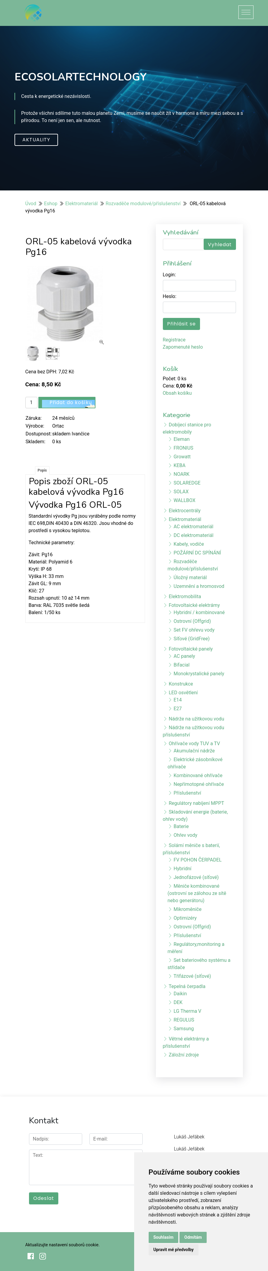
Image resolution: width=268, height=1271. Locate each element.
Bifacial (181, 665)
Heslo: (169, 296)
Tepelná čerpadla (187, 986)
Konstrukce (181, 684)
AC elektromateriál (193, 526)
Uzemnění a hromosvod (198, 586)
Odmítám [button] (193, 1237)
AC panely (184, 656)
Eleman (181, 439)
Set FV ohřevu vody (194, 630)
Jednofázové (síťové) (195, 877)
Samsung (183, 1028)
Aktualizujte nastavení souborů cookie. (62, 1244)
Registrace (174, 340)
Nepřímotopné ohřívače (198, 784)
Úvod (30, 203)
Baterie (181, 826)
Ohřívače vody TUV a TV (194, 743)
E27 (177, 708)
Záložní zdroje (184, 1055)
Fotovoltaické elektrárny (194, 605)
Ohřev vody (185, 835)
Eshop (50, 203)
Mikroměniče (187, 909)
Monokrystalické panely (198, 673)
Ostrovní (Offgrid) (192, 621)
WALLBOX (184, 500)
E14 (177, 700)
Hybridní (182, 868)
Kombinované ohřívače (197, 775)
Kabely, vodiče (188, 544)
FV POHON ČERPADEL (197, 860)
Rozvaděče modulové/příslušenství (143, 203)
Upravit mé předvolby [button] (173, 1249)
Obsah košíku (177, 393)
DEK (177, 1002)
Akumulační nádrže (194, 751)
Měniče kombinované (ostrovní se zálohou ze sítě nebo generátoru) (197, 893)
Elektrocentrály (184, 510)
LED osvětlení (183, 692)
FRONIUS (183, 448)
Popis (42, 470)
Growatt (181, 457)
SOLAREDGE (186, 483)
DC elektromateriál (193, 535)
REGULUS (183, 1020)
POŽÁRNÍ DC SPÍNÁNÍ (197, 553)
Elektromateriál (81, 203)
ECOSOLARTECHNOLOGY (81, 77)
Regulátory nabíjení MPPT (196, 803)
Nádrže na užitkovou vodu (196, 719)
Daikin (180, 993)
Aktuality (36, 139)
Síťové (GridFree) (191, 639)
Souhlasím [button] (163, 1237)
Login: (169, 275)
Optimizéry (184, 918)
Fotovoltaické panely (191, 649)
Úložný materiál (190, 577)
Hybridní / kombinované (198, 612)
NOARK (181, 474)
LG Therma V (187, 1011)
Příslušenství (187, 793)
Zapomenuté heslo (183, 347)
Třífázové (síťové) (192, 976)
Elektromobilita (185, 596)
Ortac (58, 426)
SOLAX (181, 491)
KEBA (179, 465)
